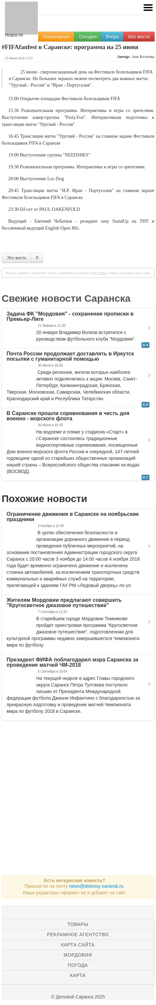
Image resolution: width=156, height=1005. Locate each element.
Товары (77, 924)
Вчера (112, 36)
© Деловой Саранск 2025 (78, 996)
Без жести (139, 36)
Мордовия (78, 955)
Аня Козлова (142, 56)
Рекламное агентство (78, 934)
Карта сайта (78, 944)
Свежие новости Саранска (66, 298)
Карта (78, 975)
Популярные (56, 36)
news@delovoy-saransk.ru (96, 886)
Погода (78, 965)
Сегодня (88, 36)
